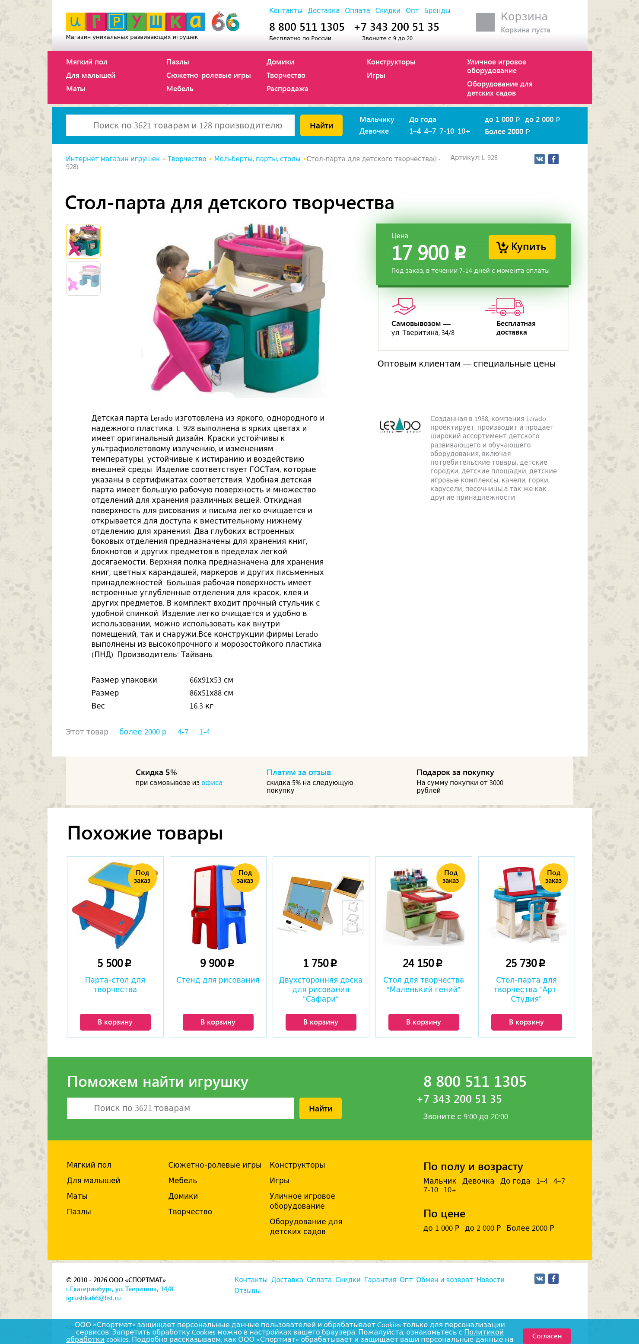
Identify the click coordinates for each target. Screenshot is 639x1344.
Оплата (357, 11)
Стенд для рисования (217, 980)
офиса (212, 783)
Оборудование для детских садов (500, 88)
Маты (76, 88)
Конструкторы (391, 61)
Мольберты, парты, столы (257, 159)
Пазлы (177, 61)
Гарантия (380, 1280)
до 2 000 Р (483, 1228)
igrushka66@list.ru (93, 1297)
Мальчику (376, 119)
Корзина (524, 16)
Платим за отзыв (299, 771)
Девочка (478, 1181)
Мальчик (440, 1181)
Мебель (180, 88)
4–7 (430, 130)
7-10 (446, 130)
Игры (376, 75)
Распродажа (287, 88)
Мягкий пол (87, 61)
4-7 (183, 732)
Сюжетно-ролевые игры (208, 75)
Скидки (388, 11)
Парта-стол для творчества (115, 985)
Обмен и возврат (444, 1280)
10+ (464, 130)
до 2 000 (543, 119)
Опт (412, 11)
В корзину (115, 1021)
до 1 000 (503, 119)
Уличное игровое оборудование (496, 66)
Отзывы (248, 1291)
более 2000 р (142, 732)
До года (422, 119)
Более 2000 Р (530, 1228)
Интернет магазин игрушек (113, 159)
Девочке (374, 130)
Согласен (547, 1335)
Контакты (285, 11)
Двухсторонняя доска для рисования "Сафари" (320, 989)
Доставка (324, 11)
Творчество (286, 75)
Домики (280, 61)
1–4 (415, 130)
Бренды (437, 11)
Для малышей (90, 75)
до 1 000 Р (441, 1228)
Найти (321, 125)
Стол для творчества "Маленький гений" (423, 985)
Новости (491, 1280)
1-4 (204, 732)
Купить (528, 246)
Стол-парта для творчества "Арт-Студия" (526, 989)
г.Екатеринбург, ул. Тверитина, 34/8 (119, 1288)
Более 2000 (508, 131)
